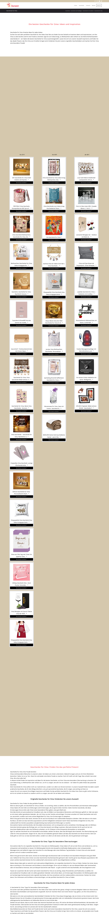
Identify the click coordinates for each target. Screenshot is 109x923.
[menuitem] (75, 5)
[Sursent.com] (13, 5)
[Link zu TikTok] (101, 1)
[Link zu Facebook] (95, 1)
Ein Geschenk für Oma (51, 237)
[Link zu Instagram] (97, 1)
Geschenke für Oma (11, 11)
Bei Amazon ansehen (21, 182)
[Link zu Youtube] (99, 1)
